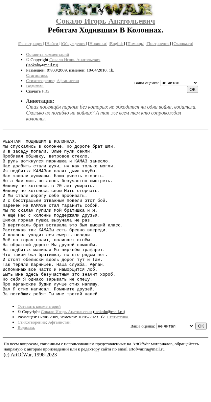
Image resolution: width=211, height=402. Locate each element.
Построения (158, 43)
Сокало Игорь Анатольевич (105, 21)
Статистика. (37, 75)
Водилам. (34, 85)
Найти (52, 43)
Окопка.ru (183, 43)
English (117, 43)
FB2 (45, 91)
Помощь (135, 43)
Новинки (97, 43)
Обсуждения (73, 43)
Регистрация (30, 43)
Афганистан (68, 80)
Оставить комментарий (47, 54)
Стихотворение (40, 80)
